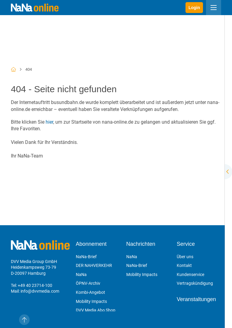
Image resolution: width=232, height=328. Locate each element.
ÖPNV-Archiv (88, 283)
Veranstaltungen (196, 299)
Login (194, 7)
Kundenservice (190, 274)
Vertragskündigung (195, 283)
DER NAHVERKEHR (94, 265)
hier (49, 122)
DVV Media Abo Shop (95, 310)
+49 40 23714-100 (35, 285)
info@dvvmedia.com (40, 291)
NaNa (81, 274)
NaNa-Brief (86, 256)
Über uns (185, 256)
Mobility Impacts (91, 301)
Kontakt (184, 265)
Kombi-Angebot (90, 292)
